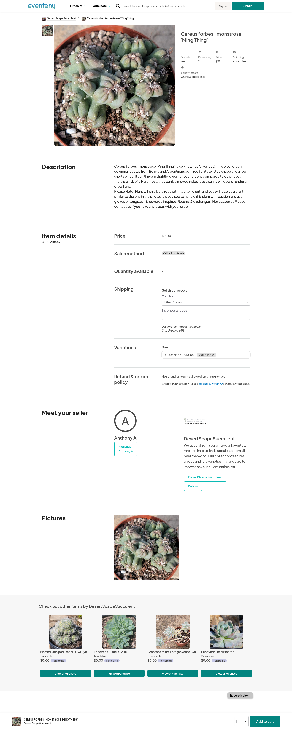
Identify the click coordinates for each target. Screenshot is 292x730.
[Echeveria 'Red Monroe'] (226, 632)
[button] (78, 6)
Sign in (223, 6)
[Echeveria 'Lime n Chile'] (119, 632)
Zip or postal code (174, 310)
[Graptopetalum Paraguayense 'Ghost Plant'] (172, 632)
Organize (78, 5)
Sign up (248, 5)
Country (167, 296)
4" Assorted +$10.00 (190, 355)
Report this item (240, 695)
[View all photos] (114, 85)
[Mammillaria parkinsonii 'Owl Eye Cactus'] (65, 632)
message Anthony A (211, 383)
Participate (100, 5)
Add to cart (265, 721)
